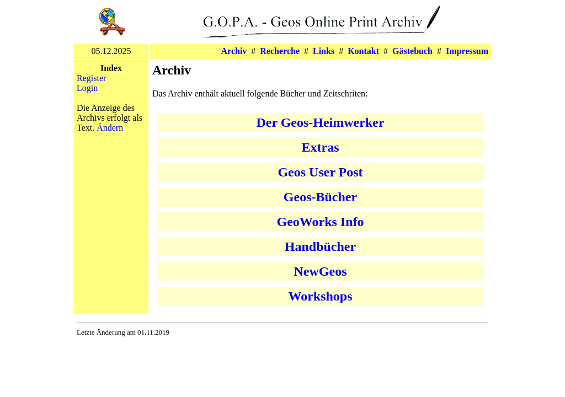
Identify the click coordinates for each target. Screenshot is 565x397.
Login (87, 88)
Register (91, 78)
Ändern (110, 127)
